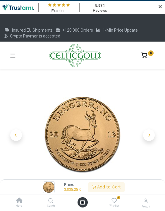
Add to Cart (106, 187)
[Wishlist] (114, 200)
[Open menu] (82, 202)
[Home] (19, 201)
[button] (16, 135)
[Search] (51, 201)
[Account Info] (146, 201)
